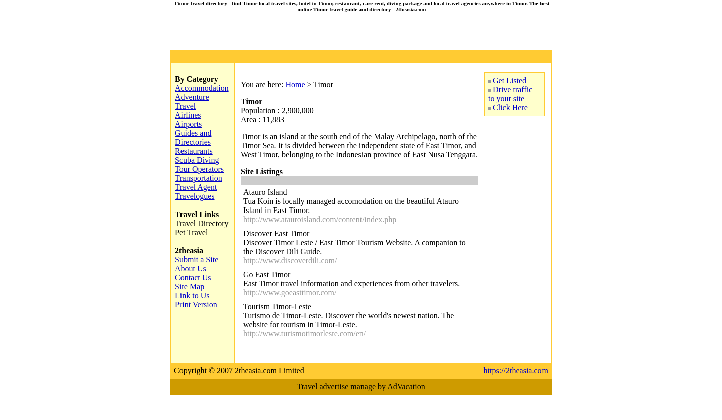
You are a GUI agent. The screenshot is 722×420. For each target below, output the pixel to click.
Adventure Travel (192, 101)
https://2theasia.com (516, 370)
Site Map (189, 286)
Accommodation (202, 88)
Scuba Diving (197, 160)
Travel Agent (196, 187)
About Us (190, 268)
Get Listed (509, 80)
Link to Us (192, 295)
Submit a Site (196, 259)
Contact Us (193, 277)
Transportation (198, 178)
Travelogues (195, 196)
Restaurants (194, 151)
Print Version (196, 304)
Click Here (510, 107)
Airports (188, 124)
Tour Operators (199, 169)
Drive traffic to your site (510, 94)
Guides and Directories (193, 137)
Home (295, 84)
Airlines (188, 115)
